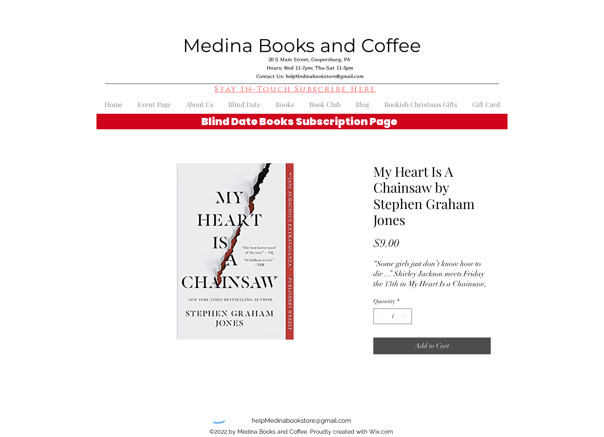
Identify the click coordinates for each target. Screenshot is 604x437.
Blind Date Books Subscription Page (299, 121)
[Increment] (405, 316)
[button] (295, 89)
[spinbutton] (392, 316)
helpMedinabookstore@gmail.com (325, 76)
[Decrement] (380, 316)
